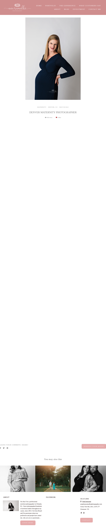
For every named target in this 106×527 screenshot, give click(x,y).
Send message (86, 501)
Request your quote (94, 446)
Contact (86, 520)
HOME (39, 5)
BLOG (66, 9)
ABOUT (57, 9)
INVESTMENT (79, 9)
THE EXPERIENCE (67, 5)
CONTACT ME (95, 9)
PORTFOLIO (50, 5)
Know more (27, 523)
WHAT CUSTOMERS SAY (90, 5)
